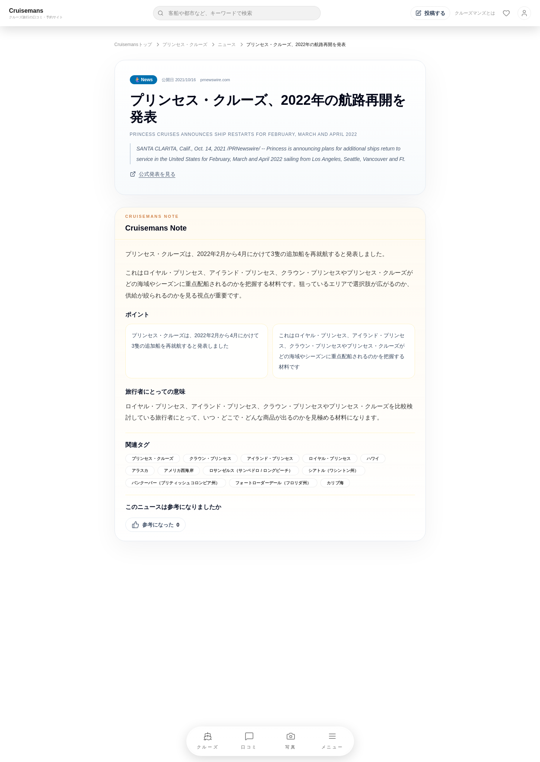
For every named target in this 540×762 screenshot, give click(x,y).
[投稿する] (430, 13)
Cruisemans (26, 10)
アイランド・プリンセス (270, 458)
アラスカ (140, 470)
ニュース (227, 44)
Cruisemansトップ (133, 44)
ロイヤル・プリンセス (330, 458)
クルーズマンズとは (475, 13)
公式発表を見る (153, 174)
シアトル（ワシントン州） (333, 470)
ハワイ (373, 458)
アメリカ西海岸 (178, 470)
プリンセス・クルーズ (184, 44)
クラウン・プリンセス (210, 458)
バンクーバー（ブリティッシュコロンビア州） (176, 483)
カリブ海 (335, 483)
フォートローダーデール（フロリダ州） (273, 483)
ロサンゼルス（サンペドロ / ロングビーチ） (251, 470)
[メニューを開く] (332, 741)
